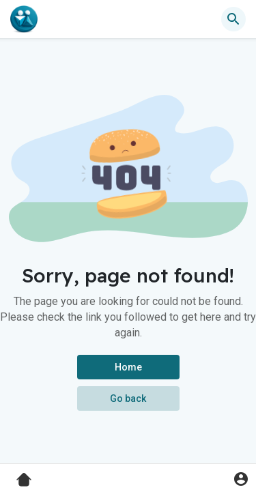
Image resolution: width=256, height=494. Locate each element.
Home (128, 367)
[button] (233, 19)
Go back (128, 398)
